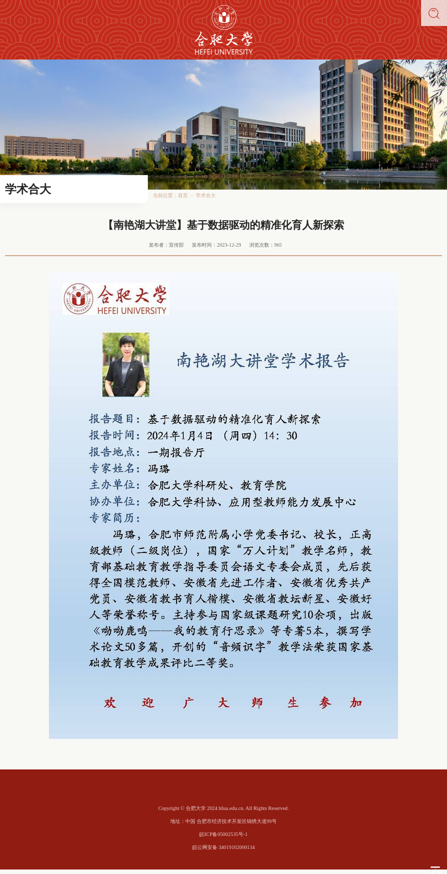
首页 (183, 195)
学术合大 (206, 195)
